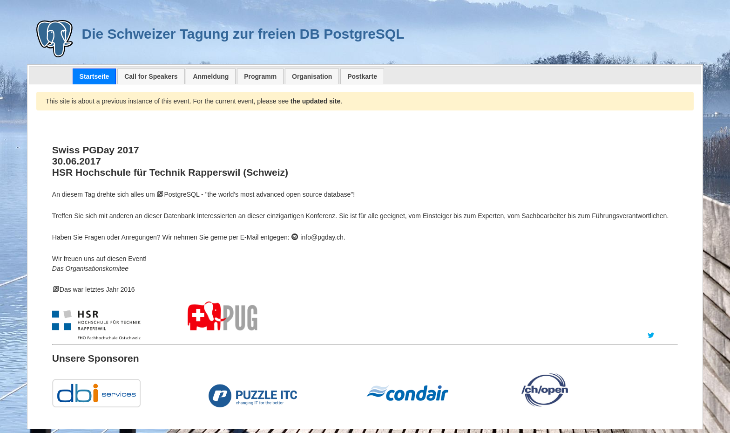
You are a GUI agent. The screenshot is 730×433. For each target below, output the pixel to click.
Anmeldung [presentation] (211, 76)
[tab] (94, 76)
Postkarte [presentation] (362, 76)
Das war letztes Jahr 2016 (97, 289)
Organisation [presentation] (312, 76)
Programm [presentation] (260, 76)
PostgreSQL (181, 194)
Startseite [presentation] (94, 76)
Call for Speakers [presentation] (150, 76)
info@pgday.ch (317, 237)
